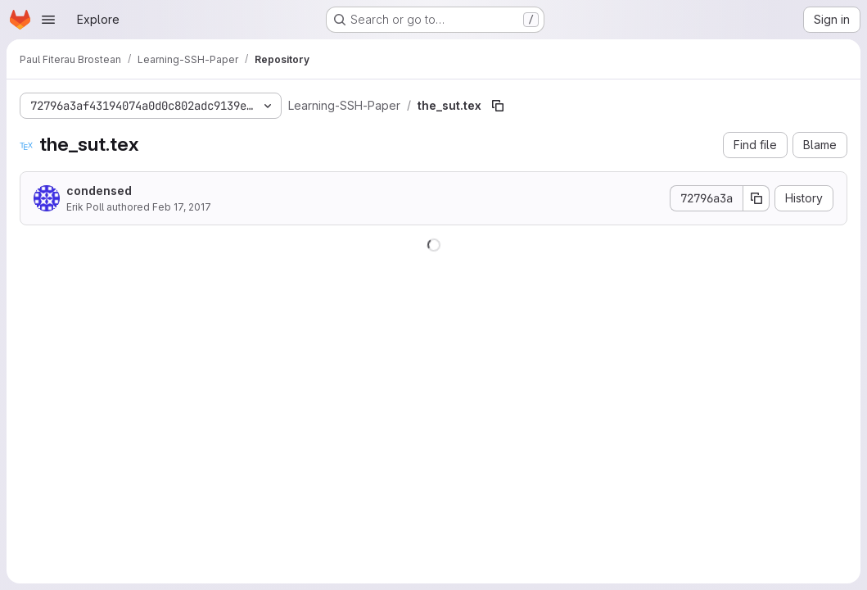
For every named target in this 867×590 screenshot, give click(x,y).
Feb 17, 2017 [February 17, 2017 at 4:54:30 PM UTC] (181, 207)
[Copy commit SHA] (756, 198)
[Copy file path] (498, 106)
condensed (99, 190)
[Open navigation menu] (48, 20)
